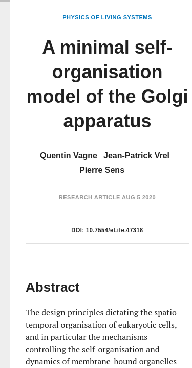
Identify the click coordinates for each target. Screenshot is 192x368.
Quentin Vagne (68, 155)
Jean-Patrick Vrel (136, 155)
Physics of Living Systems (107, 17)
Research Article (89, 197)
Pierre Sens (101, 170)
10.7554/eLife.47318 (114, 230)
